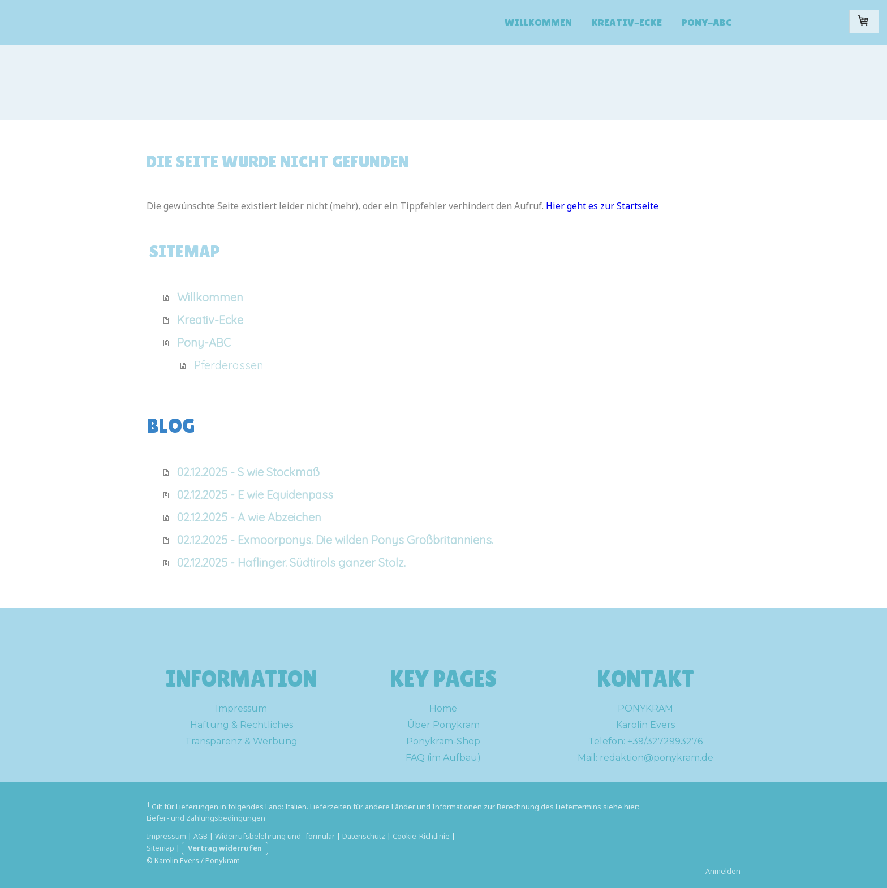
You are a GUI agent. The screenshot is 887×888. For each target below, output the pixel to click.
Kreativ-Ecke (627, 22)
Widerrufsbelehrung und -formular (275, 836)
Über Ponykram (443, 724)
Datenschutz (363, 836)
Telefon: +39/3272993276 (645, 741)
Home (443, 708)
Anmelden (722, 871)
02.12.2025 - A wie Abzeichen (249, 517)
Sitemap (160, 848)
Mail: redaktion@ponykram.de (645, 757)
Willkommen (538, 22)
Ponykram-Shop (443, 741)
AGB (200, 836)
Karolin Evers (645, 724)
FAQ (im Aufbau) (443, 757)
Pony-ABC (707, 22)
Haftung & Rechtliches (241, 724)
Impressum (241, 708)
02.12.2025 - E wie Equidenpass (255, 495)
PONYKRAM (645, 708)
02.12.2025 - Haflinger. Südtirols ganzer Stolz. (291, 562)
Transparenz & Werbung (241, 741)
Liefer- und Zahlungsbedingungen (206, 818)
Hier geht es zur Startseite (602, 206)
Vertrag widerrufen (225, 848)
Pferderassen (229, 365)
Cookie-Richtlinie (421, 836)
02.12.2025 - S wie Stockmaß (248, 472)
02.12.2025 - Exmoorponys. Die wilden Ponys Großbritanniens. (335, 540)
